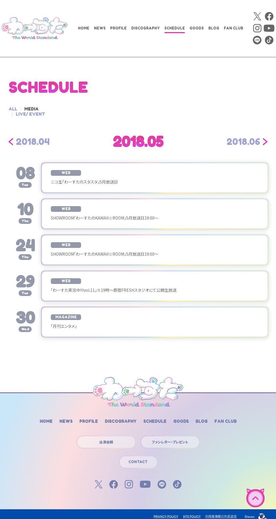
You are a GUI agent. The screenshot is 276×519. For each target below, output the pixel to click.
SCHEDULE (174, 28)
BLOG (213, 28)
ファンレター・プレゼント (170, 436)
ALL (13, 108)
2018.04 (33, 136)
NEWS (100, 28)
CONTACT (138, 457)
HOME (83, 28)
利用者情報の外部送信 (221, 511)
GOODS (197, 28)
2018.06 (243, 136)
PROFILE (118, 28)
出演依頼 (106, 436)
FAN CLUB (233, 28)
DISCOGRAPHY (145, 28)
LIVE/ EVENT (60, 108)
